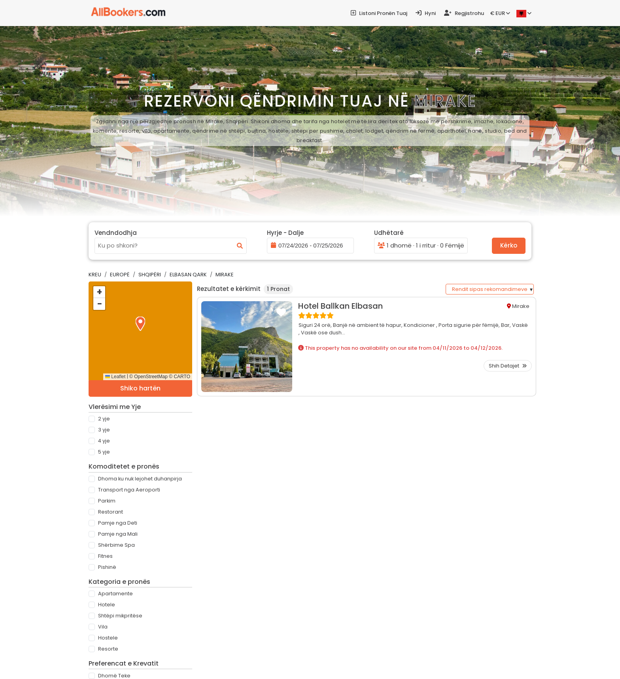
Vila (103, 626)
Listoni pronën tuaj (379, 13)
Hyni (426, 13)
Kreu (95, 274)
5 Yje (104, 451)
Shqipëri (149, 274)
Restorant (110, 511)
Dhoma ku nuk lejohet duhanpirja (140, 478)
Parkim (106, 500)
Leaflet (115, 376)
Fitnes (105, 556)
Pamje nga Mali (118, 534)
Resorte (108, 648)
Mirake (224, 274)
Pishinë (107, 567)
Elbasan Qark (188, 274)
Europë (120, 274)
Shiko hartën (140, 388)
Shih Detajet (508, 366)
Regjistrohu (464, 13)
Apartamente (115, 593)
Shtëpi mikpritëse (120, 615)
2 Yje (104, 418)
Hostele (108, 637)
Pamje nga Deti (117, 523)
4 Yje (104, 440)
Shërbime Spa (116, 545)
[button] (140, 324)
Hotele (106, 604)
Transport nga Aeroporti (129, 489)
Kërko (508, 245)
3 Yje (104, 429)
